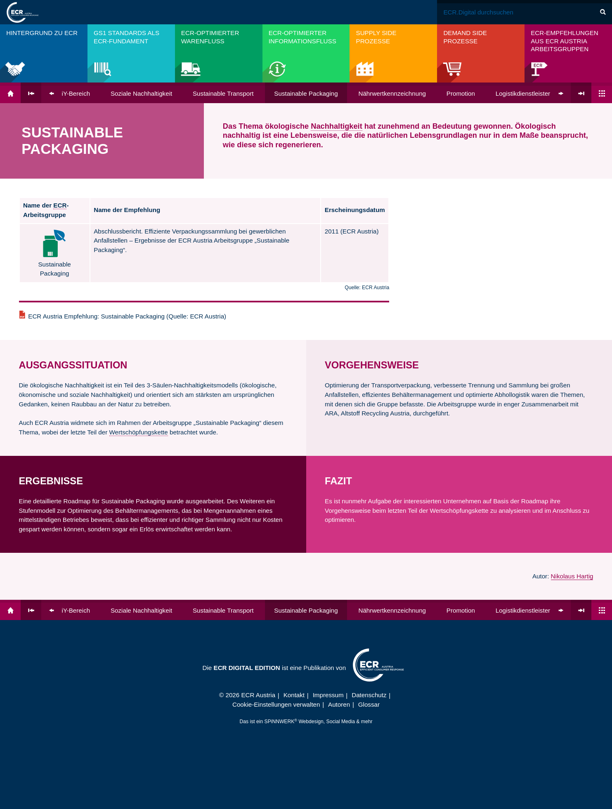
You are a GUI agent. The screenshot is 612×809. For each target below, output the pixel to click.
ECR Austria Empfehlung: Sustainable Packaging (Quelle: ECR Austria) (127, 316)
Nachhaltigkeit (336, 126)
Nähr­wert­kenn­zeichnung (392, 93)
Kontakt (294, 694)
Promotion (461, 93)
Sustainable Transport (223, 93)
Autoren (339, 704)
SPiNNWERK (280, 721)
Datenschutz (369, 694)
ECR (59, 205)
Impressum (328, 694)
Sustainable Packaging (306, 93)
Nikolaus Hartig (572, 576)
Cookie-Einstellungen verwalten (276, 704)
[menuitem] (43, 53)
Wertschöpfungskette (138, 432)
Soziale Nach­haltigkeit (141, 93)
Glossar (369, 704)
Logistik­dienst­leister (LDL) (532, 93)
